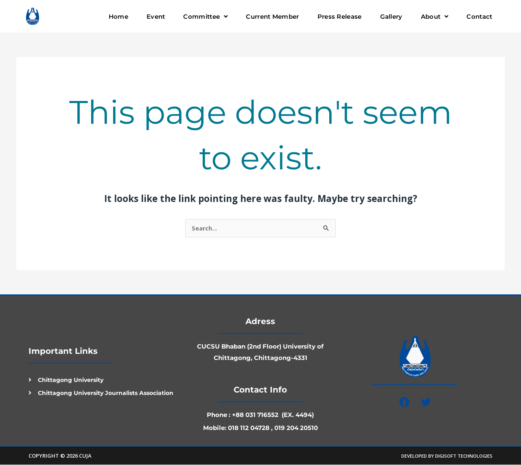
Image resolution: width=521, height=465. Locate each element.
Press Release (339, 16)
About (435, 16)
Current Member (272, 16)
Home (118, 16)
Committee (205, 16)
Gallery (391, 16)
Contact (479, 16)
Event (156, 16)
